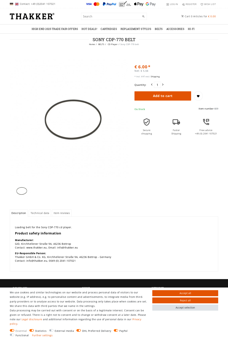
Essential (21, 331)
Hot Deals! (89, 29)
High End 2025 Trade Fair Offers (55, 29)
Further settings (42, 335)
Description (18, 213)
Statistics (41, 331)
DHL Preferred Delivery (96, 331)
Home (92, 44)
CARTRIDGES (109, 29)
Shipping (155, 76)
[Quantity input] (157, 85)
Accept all (185, 293)
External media (64, 331)
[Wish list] (207, 4)
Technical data (40, 213)
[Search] (143, 16)
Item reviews (62, 213)
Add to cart (163, 96)
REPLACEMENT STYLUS (136, 29)
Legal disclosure (32, 319)
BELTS (159, 29)
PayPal (123, 331)
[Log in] (172, 4)
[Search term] (114, 16)
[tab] (19, 213)
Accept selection (185, 307)
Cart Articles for (198, 16)
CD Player (112, 44)
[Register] (189, 4)
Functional (22, 335)
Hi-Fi (191, 29)
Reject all (185, 300)
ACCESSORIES (175, 29)
